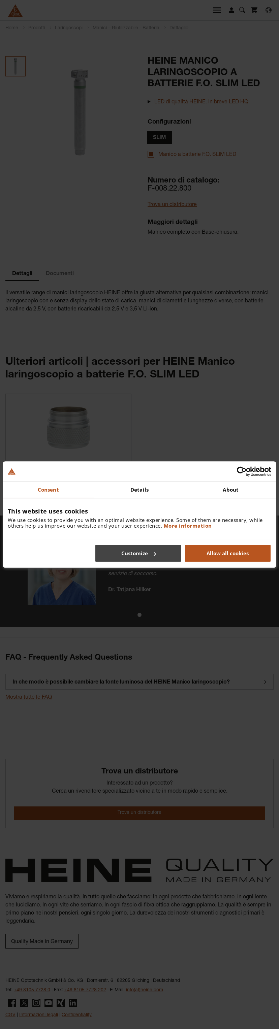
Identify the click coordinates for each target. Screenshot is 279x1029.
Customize (138, 553)
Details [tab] (139, 489)
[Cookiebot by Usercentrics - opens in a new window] (241, 471)
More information (188, 525)
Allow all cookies (228, 553)
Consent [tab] (48, 489)
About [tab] (231, 489)
